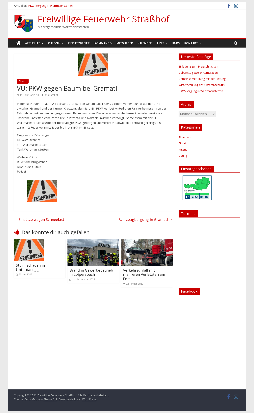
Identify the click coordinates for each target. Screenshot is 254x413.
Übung (183, 155)
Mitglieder (124, 43)
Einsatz (23, 81)
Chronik (54, 43)
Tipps (160, 43)
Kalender (145, 43)
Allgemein (185, 137)
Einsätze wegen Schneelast (39, 219)
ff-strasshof (51, 95)
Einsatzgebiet (79, 43)
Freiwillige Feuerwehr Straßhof (103, 19)
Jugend (183, 149)
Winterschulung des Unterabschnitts (202, 85)
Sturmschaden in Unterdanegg (30, 267)
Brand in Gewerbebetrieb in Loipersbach (91, 272)
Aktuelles (32, 43)
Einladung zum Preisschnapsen (198, 66)
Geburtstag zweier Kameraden (198, 72)
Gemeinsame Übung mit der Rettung (202, 79)
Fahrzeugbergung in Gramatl (145, 219)
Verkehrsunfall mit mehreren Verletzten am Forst (144, 274)
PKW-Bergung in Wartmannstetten (50, 6)
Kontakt (191, 43)
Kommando (103, 43)
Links (176, 43)
